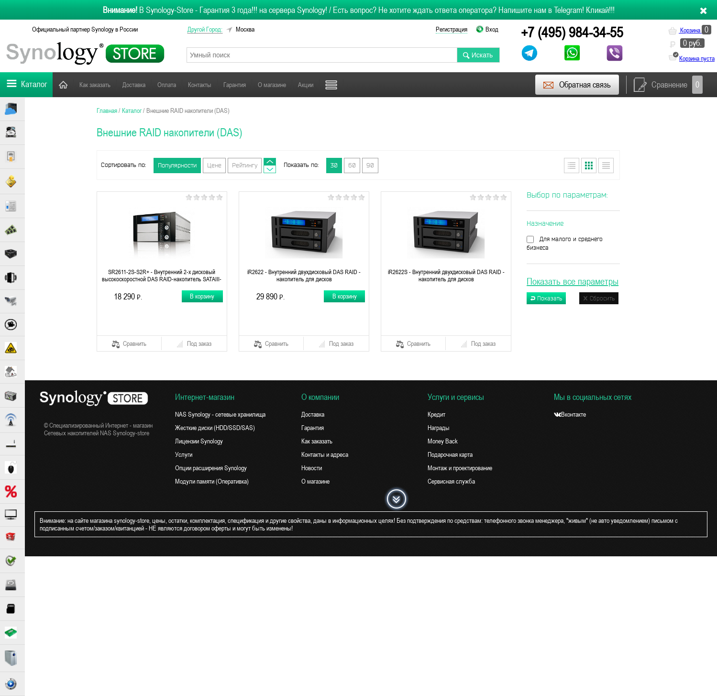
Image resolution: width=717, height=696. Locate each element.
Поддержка (372, 84)
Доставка (133, 84)
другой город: (205, 29)
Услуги (183, 454)
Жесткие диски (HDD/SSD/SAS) (215, 427)
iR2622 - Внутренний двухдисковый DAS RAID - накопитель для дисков (304, 275)
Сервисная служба (451, 481)
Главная (63, 84)
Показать (546, 298)
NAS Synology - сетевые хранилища (220, 414)
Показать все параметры (572, 281)
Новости (335, 84)
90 (370, 165)
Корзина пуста (697, 58)
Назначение (545, 223)
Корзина (689, 30)
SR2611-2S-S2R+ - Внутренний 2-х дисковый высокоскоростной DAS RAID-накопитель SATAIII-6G (162, 275)
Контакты (199, 84)
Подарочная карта (450, 454)
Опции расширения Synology (211, 468)
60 (352, 165)
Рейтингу (244, 165)
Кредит (436, 414)
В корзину (202, 296)
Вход (491, 29)
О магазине (272, 84)
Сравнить (129, 344)
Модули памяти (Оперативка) (212, 481)
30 (334, 165)
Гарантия (234, 84)
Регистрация (451, 29)
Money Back (443, 441)
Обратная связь (576, 84)
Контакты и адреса (324, 454)
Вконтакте (570, 414)
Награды (439, 427)
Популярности (177, 165)
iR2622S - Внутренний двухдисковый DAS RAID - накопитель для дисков (446, 275)
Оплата (166, 84)
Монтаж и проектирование (460, 468)
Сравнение (668, 85)
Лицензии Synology (199, 441)
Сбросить (599, 298)
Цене (214, 165)
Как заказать (94, 84)
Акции (305, 84)
